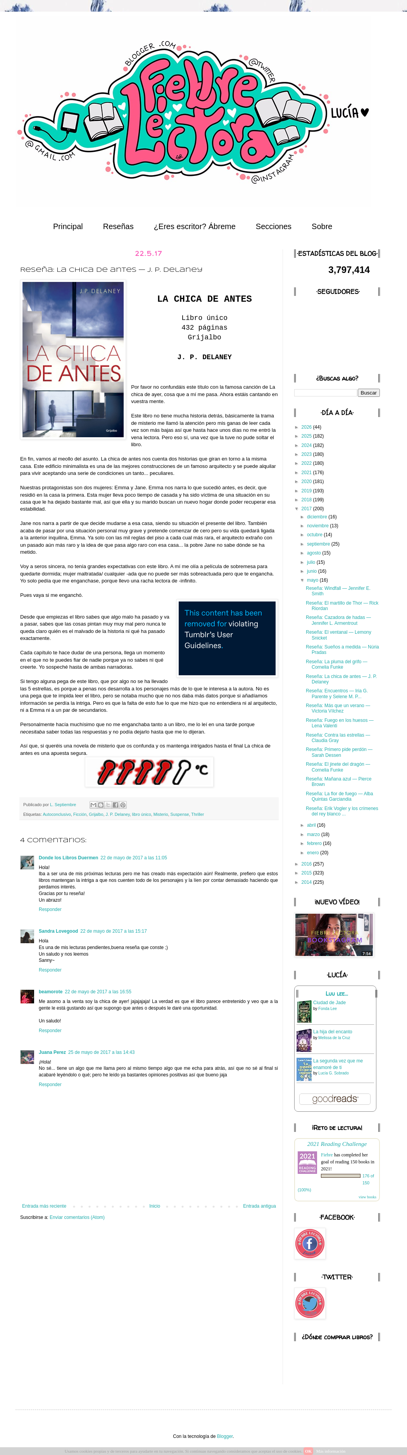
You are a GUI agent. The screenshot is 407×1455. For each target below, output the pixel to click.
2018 (307, 499)
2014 (307, 882)
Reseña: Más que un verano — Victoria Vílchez (338, 708)
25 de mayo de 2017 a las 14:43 (101, 1052)
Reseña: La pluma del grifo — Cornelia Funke (336, 664)
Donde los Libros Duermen (68, 857)
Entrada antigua (259, 1206)
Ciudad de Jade (329, 1002)
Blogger (225, 1436)
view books (367, 1197)
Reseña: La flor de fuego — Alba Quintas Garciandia (339, 796)
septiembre (319, 544)
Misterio (160, 814)
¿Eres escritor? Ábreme (195, 226)
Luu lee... (337, 994)
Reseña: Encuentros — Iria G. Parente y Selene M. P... (337, 693)
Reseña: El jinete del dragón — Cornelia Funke (338, 766)
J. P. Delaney (117, 814)
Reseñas (118, 226)
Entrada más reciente (44, 1206)
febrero (315, 843)
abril (312, 825)
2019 (307, 491)
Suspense (180, 814)
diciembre (317, 517)
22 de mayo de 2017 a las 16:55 (98, 991)
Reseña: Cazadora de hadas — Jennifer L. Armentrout (338, 620)
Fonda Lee (327, 1009)
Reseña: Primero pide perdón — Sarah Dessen (339, 752)
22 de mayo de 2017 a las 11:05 (133, 857)
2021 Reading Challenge (337, 1143)
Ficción (79, 814)
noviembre (318, 525)
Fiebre (327, 1155)
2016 (307, 864)
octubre (315, 534)
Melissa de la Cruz (334, 1038)
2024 (307, 445)
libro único (141, 814)
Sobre (322, 226)
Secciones (273, 226)
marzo (314, 834)
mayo (313, 580)
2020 (307, 481)
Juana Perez (52, 1052)
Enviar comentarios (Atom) (77, 1217)
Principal (68, 226)
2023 (307, 454)
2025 (307, 436)
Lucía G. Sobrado (333, 1073)
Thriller (197, 814)
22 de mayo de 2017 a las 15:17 (113, 931)
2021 (307, 472)
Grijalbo (96, 814)
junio (312, 571)
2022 (307, 463)
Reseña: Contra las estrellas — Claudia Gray (338, 737)
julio (312, 562)
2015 (307, 873)
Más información (330, 1451)
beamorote (50, 991)
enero (313, 852)
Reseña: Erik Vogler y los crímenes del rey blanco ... (342, 811)
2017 (307, 508)
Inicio (154, 1206)
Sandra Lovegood (58, 931)
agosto (314, 553)
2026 (307, 427)
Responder (50, 909)
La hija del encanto (332, 1031)
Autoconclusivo (57, 814)
